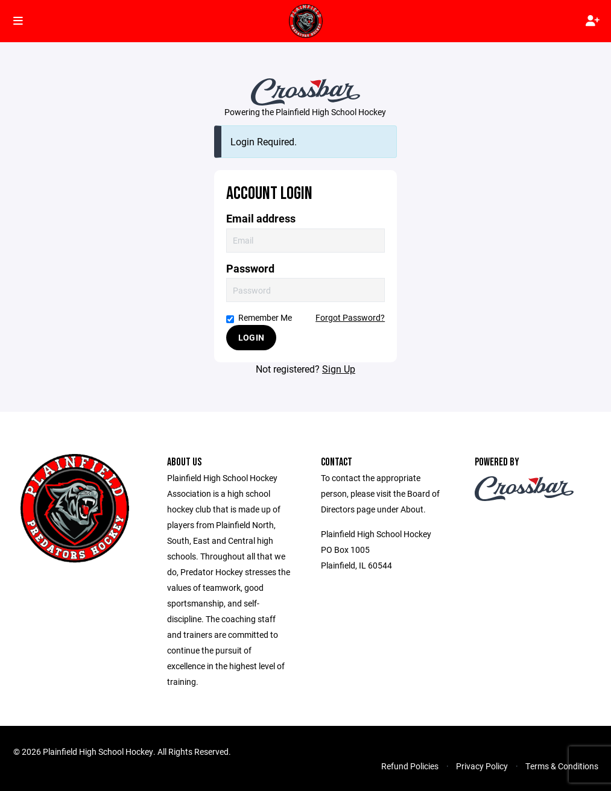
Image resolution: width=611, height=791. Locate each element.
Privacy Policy (482, 766)
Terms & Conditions (561, 766)
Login (251, 337)
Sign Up (338, 368)
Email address (261, 218)
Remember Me (259, 317)
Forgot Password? (350, 317)
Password (250, 269)
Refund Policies (409, 766)
